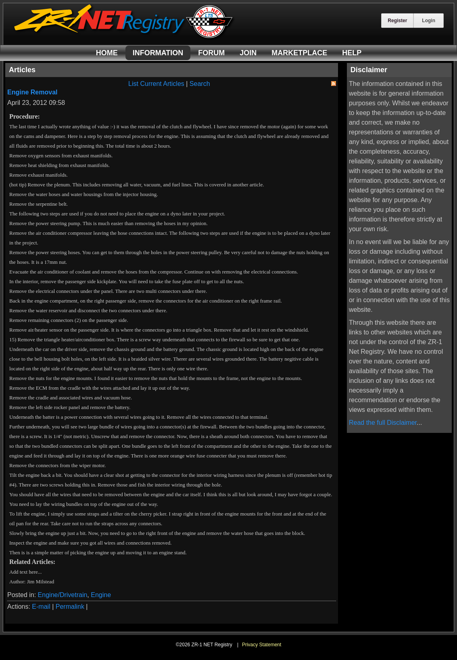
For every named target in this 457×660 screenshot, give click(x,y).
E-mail (41, 606)
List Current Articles (156, 83)
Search (200, 83)
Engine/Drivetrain (63, 594)
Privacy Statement (261, 644)
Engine (101, 594)
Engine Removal (32, 92)
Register (397, 20)
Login (428, 20)
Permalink (70, 606)
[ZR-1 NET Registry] (124, 37)
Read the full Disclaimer (383, 422)
